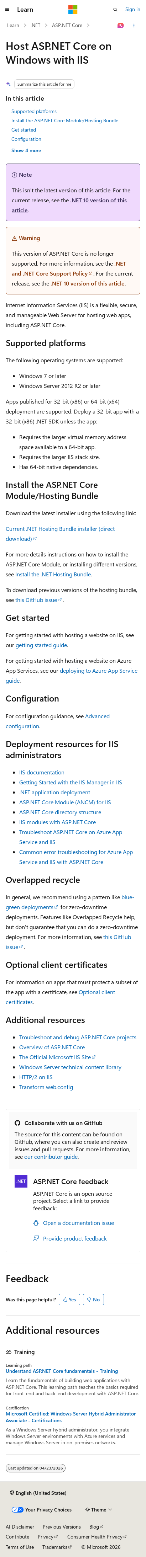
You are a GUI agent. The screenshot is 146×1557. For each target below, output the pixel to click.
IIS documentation (41, 772)
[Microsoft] (73, 9)
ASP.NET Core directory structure (60, 812)
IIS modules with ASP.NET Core (57, 822)
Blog (94, 1526)
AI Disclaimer (20, 1526)
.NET (35, 25)
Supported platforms (34, 111)
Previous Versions (62, 1526)
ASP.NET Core (67, 25)
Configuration (26, 138)
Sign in (132, 9)
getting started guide (41, 645)
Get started (23, 129)
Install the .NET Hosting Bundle (53, 574)
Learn (13, 25)
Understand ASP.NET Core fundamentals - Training (62, 1371)
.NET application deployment (54, 792)
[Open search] (115, 9)
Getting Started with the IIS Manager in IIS (70, 782)
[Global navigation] (7, 9)
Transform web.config (46, 1087)
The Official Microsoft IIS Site (55, 1057)
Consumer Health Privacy (94, 1536)
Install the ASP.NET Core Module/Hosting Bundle (64, 120)
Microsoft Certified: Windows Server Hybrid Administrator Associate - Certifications (71, 1417)
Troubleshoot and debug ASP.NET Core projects (77, 1037)
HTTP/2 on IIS (36, 1077)
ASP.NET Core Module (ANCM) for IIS (65, 802)
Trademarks (54, 1546)
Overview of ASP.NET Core (52, 1047)
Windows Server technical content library (70, 1067)
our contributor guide (51, 1156)
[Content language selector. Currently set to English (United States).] (38, 1493)
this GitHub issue (36, 599)
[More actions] (134, 25)
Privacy (45, 1536)
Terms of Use (20, 1546)
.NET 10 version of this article (88, 283)
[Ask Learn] (121, 25)
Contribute (17, 1536)
